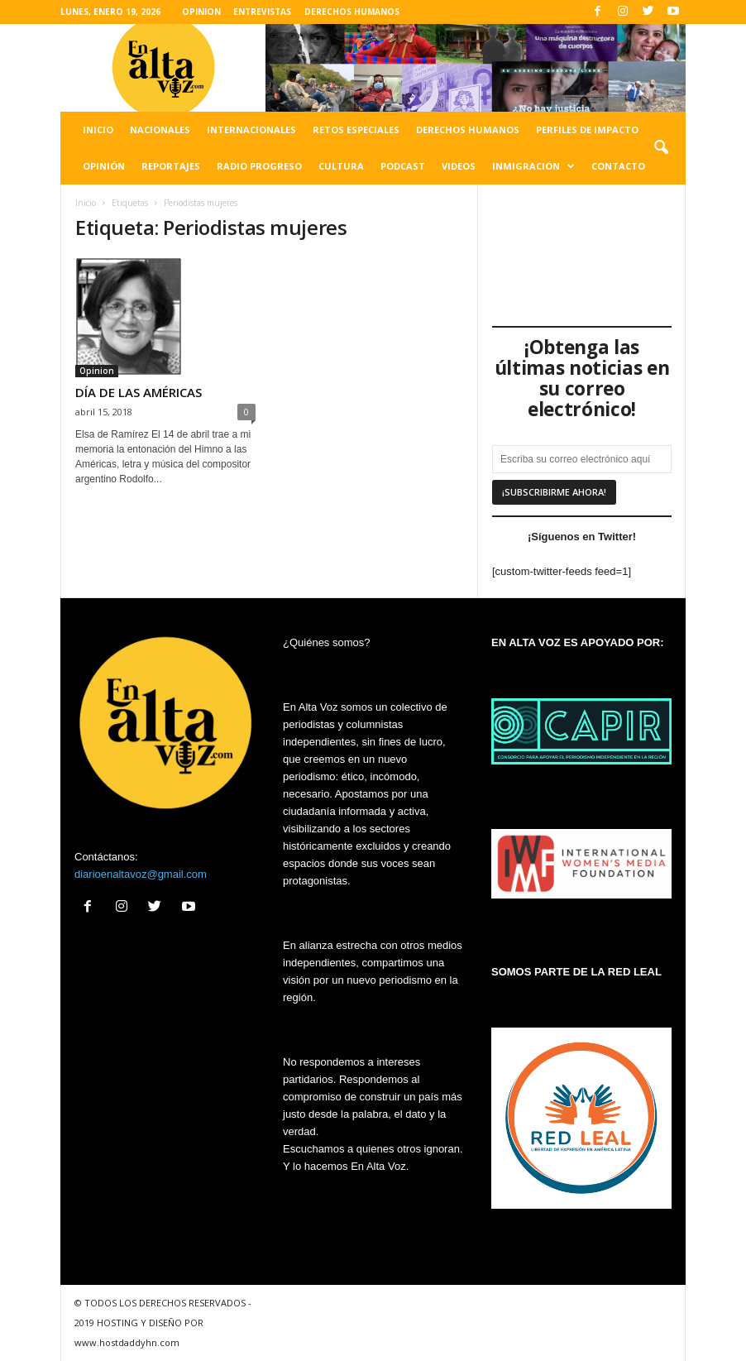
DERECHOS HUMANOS (351, 11)
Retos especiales (356, 129)
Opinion (96, 370)
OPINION (201, 11)
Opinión (104, 166)
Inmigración (533, 166)
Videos (459, 166)
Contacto (618, 166)
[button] (661, 148)
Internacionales (251, 129)
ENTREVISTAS (262, 11)
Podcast (402, 166)
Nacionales (160, 129)
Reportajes (170, 166)
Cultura (341, 166)
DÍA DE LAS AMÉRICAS (138, 392)
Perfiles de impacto (587, 129)
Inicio (98, 129)
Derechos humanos (467, 129)
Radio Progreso (259, 166)
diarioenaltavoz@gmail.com (140, 874)
